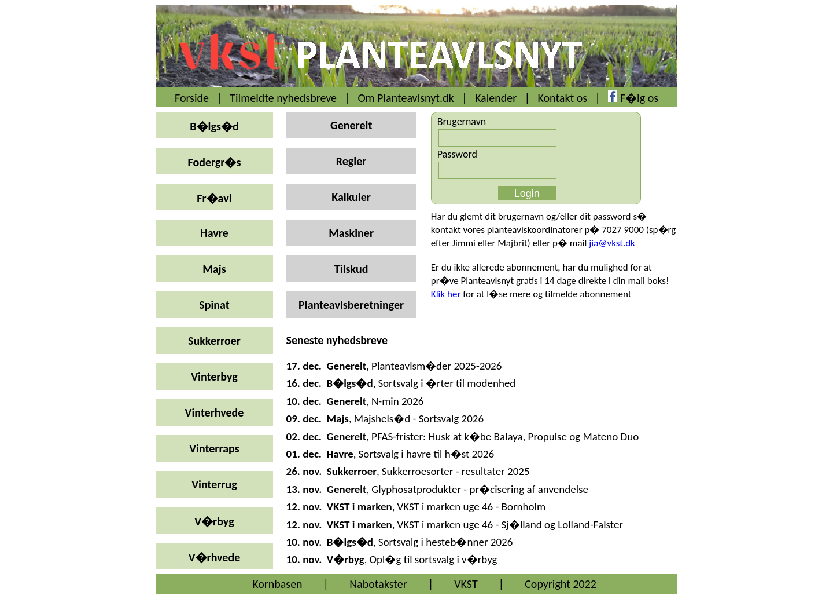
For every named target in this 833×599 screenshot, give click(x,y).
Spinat (214, 305)
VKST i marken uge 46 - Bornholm (471, 506)
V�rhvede (215, 557)
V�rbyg (214, 521)
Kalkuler (351, 197)
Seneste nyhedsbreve (337, 340)
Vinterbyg (214, 376)
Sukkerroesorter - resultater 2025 (456, 471)
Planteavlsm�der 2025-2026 (436, 365)
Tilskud (351, 269)
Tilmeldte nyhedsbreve (283, 98)
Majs (214, 269)
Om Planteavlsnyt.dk (405, 98)
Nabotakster (378, 584)
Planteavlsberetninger (351, 305)
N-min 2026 (397, 401)
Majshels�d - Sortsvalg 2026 (419, 418)
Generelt (351, 125)
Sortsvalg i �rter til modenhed (446, 383)
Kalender (496, 98)
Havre (214, 233)
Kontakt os (563, 98)
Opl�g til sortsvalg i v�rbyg (433, 559)
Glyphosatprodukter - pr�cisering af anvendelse (479, 489)
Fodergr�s (214, 162)
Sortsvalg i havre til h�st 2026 (426, 454)
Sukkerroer (214, 341)
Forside (192, 98)
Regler (351, 161)
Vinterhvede (214, 412)
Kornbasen (277, 584)
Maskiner (351, 233)
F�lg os (639, 98)
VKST (465, 584)
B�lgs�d (214, 126)
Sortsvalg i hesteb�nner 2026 (445, 542)
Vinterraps (214, 448)
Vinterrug (214, 484)
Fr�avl (214, 198)
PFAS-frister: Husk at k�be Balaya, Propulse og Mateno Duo (505, 436)
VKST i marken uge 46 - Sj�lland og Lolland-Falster (510, 524)
